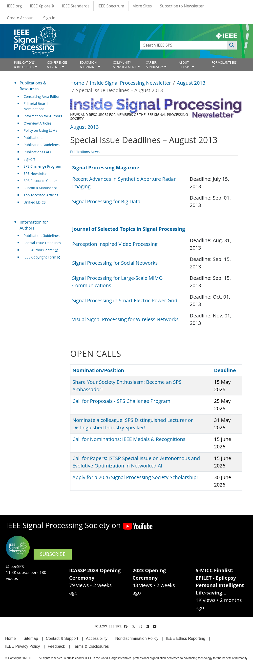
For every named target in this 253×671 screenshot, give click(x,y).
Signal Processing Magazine (105, 167)
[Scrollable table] (154, 186)
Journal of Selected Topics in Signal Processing (128, 229)
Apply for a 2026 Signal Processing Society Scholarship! (135, 477)
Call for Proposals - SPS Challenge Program (121, 401)
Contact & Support (62, 638)
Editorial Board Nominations (36, 106)
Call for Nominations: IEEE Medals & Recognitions (128, 439)
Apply (232, 45)
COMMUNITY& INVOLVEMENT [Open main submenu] (125, 64)
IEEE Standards (75, 6)
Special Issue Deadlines (42, 242)
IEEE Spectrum (111, 6)
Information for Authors (43, 116)
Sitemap (30, 638)
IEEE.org (14, 6)
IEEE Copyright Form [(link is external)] (42, 257)
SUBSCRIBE (52, 554)
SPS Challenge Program (42, 166)
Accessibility (96, 638)
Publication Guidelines (42, 144)
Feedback (56, 646)
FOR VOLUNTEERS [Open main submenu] (224, 62)
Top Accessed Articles (41, 195)
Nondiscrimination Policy (136, 638)
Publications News (85, 151)
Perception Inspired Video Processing (115, 244)
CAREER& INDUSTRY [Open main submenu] (155, 64)
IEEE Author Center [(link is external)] (41, 250)
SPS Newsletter (36, 173)
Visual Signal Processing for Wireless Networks (125, 319)
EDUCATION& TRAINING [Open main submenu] (88, 64)
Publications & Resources (33, 86)
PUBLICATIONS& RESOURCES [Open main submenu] (24, 64)
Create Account (21, 18)
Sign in (49, 18)
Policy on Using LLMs (40, 130)
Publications (33, 137)
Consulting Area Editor (42, 96)
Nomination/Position (98, 370)
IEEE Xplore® (42, 6)
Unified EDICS (35, 202)
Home (77, 82)
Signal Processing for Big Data (106, 201)
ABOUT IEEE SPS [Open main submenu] (185, 64)
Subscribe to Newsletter (182, 6)
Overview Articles (37, 123)
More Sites (142, 6)
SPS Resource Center (40, 180)
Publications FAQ (37, 152)
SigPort (29, 159)
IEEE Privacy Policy (22, 646)
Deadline (225, 370)
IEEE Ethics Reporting (185, 638)
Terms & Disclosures (91, 646)
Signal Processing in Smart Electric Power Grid (124, 300)
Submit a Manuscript (40, 187)
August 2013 (191, 82)
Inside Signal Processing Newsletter (130, 82)
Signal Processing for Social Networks (115, 262)
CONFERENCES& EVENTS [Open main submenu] (57, 64)
